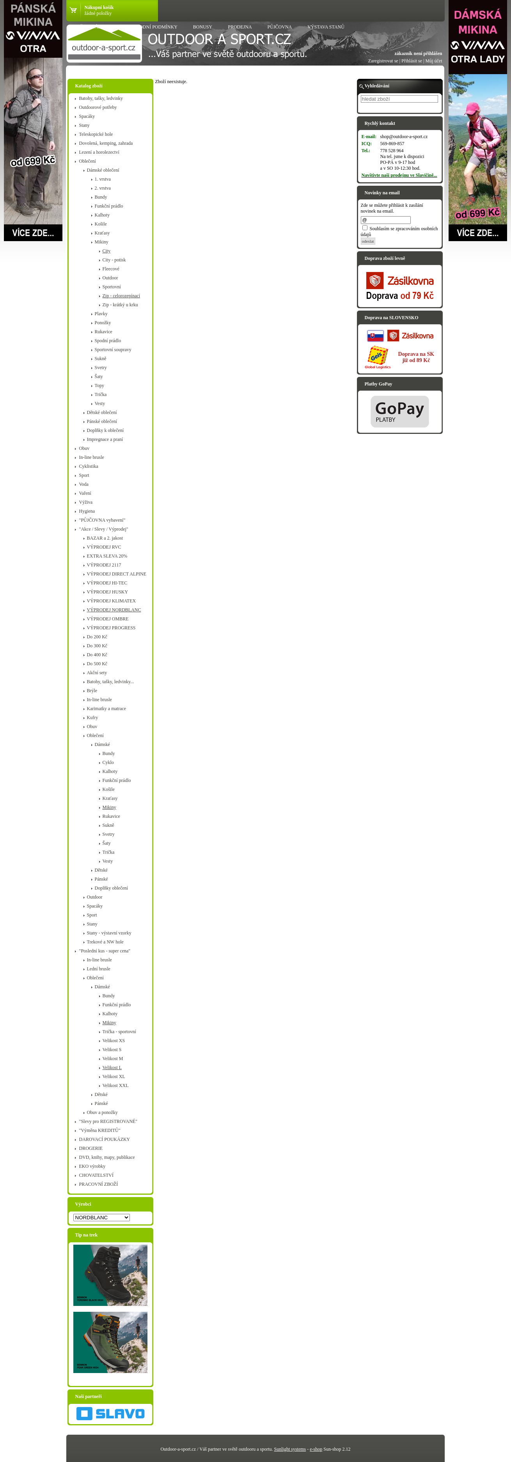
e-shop (316, 1449)
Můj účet (434, 61)
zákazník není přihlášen (418, 53)
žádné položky (98, 13)
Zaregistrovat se (383, 61)
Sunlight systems (290, 1449)
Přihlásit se (411, 61)
